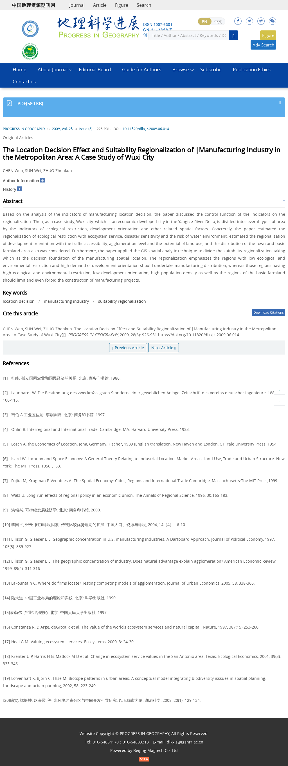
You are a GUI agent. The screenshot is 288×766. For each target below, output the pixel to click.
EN (204, 21)
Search (144, 5)
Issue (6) (86, 128)
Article (100, 5)
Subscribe (211, 69)
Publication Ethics (252, 69)
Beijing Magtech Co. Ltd (155, 750)
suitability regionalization (122, 301)
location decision (19, 301)
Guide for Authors (141, 69)
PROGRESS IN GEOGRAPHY (24, 128)
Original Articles (18, 137)
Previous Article (128, 347)
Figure (121, 5)
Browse (180, 69)
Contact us (24, 81)
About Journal (53, 69)
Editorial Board (95, 69)
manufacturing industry (66, 301)
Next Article (163, 347)
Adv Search (263, 45)
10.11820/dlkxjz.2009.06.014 (146, 128)
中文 (218, 21)
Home (19, 69)
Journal (77, 5)
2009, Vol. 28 (62, 128)
